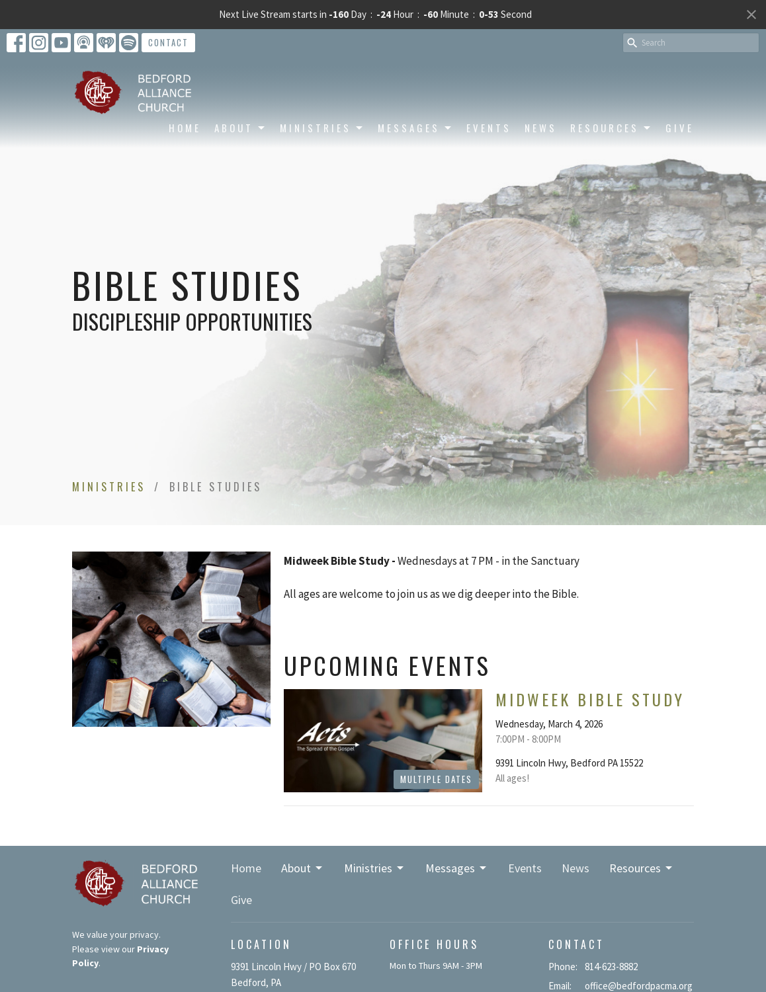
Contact (168, 42)
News (541, 127)
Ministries (322, 127)
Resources (611, 127)
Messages (415, 127)
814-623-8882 (611, 966)
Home (185, 127)
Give (679, 127)
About (240, 127)
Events (488, 127)
